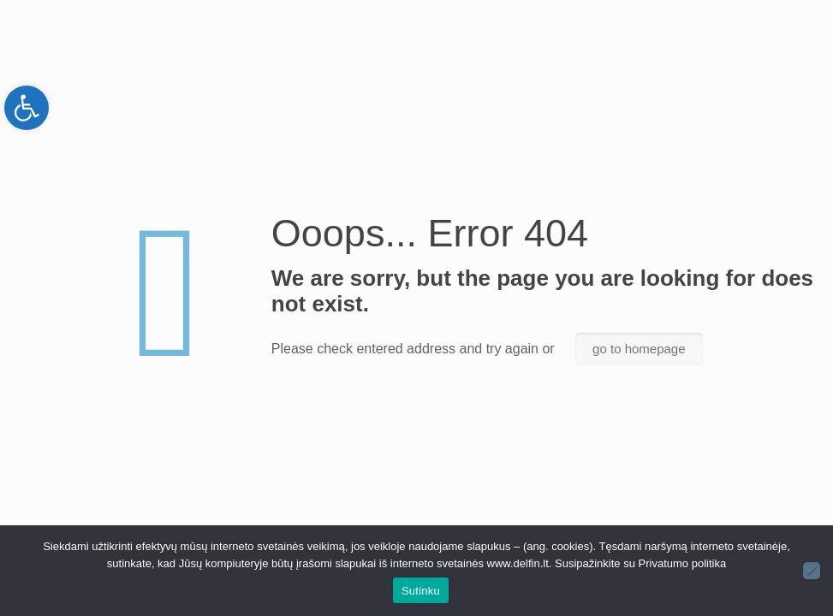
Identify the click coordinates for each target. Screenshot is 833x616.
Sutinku (421, 590)
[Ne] (811, 570)
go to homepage (638, 348)
